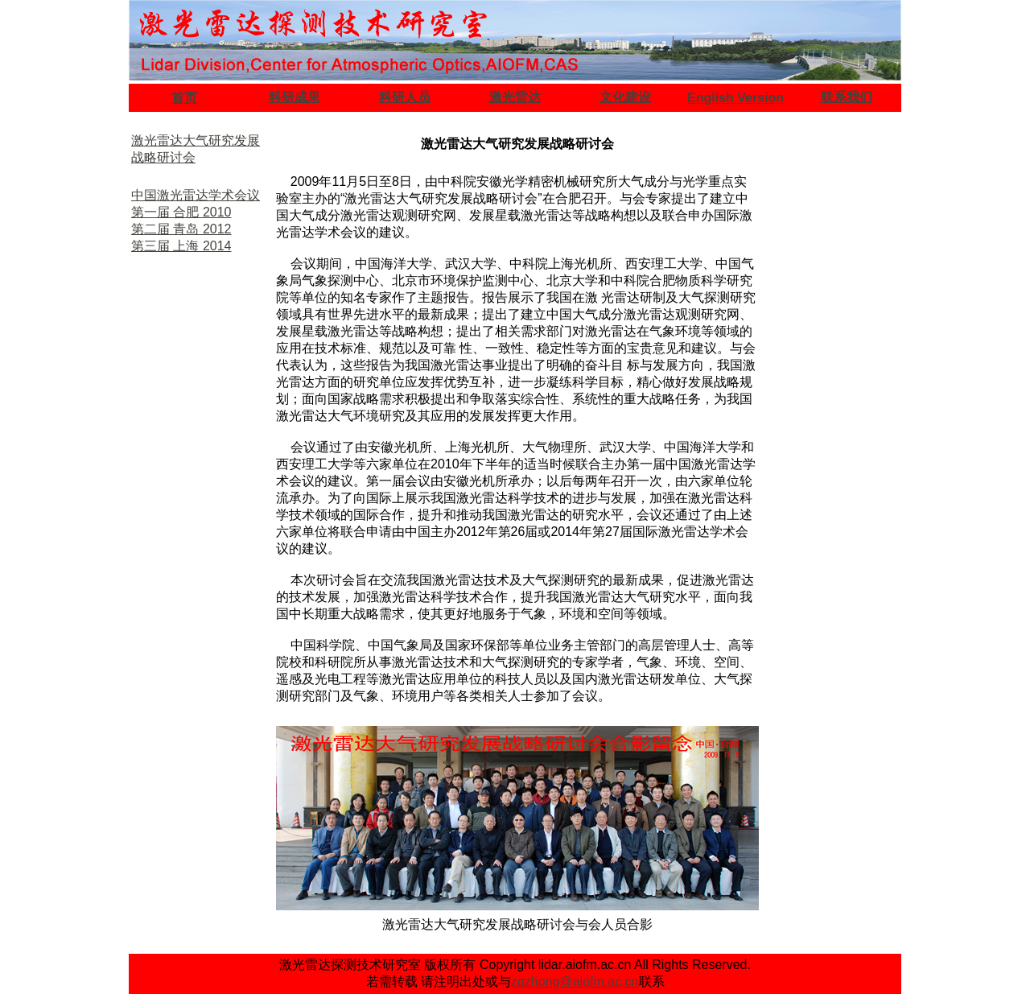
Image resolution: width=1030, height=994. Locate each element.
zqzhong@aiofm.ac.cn (575, 981)
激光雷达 (515, 97)
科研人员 (405, 97)
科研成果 (294, 97)
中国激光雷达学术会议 (195, 195)
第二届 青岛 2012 (181, 229)
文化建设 (625, 97)
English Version (735, 98)
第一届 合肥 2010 (181, 212)
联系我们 (846, 97)
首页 (184, 98)
